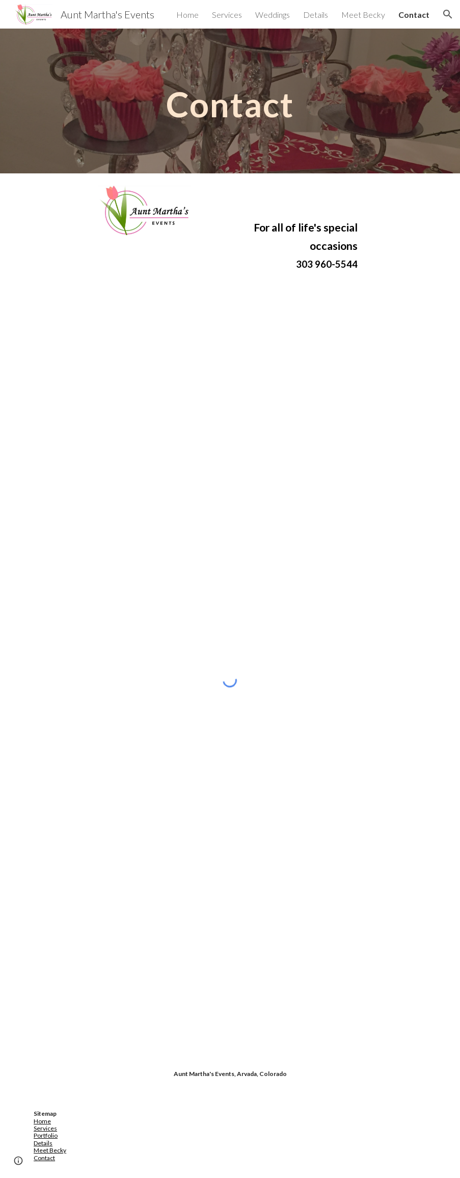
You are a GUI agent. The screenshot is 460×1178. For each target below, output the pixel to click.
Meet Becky (50, 1150)
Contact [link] (413, 14)
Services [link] (227, 14)
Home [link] (187, 14)
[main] (230, 100)
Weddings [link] (272, 14)
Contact (44, 1158)
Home (42, 1121)
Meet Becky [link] (363, 14)
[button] (448, 14)
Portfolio (46, 1135)
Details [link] (315, 14)
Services (45, 1128)
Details (43, 1143)
